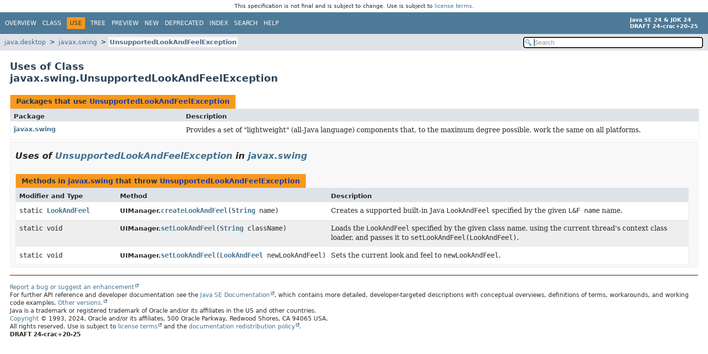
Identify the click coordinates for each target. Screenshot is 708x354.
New (152, 23)
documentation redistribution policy (242, 326)
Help (271, 23)
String (243, 210)
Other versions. (80, 302)
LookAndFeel (68, 210)
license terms (453, 6)
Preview (125, 23)
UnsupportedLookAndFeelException (173, 42)
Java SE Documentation (235, 295)
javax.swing (78, 42)
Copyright (24, 318)
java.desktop (25, 42)
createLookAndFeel (194, 210)
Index (218, 23)
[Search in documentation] (613, 42)
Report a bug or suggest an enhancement (72, 287)
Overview (20, 23)
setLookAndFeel (188, 228)
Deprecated (184, 23)
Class (51, 23)
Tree (98, 23)
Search (246, 23)
